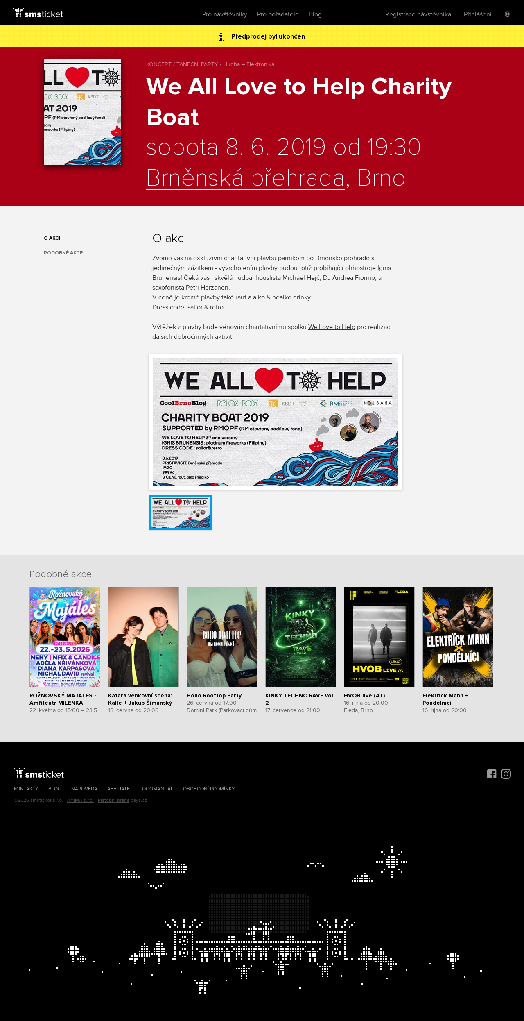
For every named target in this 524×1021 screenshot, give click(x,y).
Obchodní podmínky (209, 789)
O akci (52, 238)
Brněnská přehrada (245, 178)
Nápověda (84, 789)
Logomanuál (156, 789)
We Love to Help (331, 327)
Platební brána (113, 800)
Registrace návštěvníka (418, 14)
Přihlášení (478, 14)
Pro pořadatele (278, 14)
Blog (315, 14)
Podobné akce (63, 253)
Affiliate (118, 789)
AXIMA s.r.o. (80, 800)
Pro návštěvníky (224, 14)
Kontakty (26, 789)
